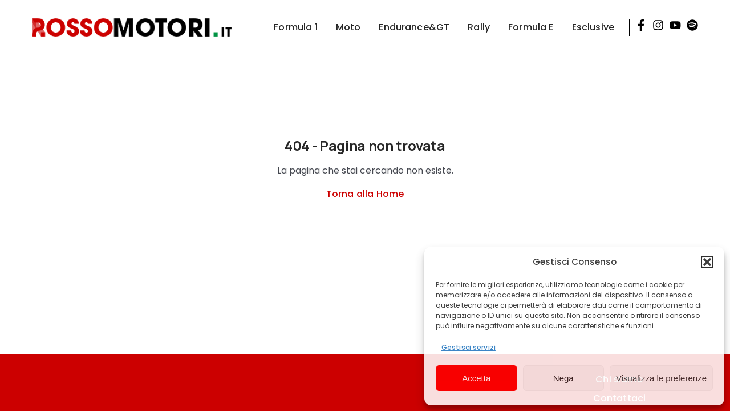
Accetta (476, 378)
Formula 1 (295, 27)
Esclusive (593, 27)
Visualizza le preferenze (661, 378)
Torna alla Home (365, 193)
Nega (563, 378)
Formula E (530, 27)
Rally (479, 27)
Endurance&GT (414, 27)
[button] (707, 262)
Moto (348, 27)
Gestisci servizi (468, 347)
